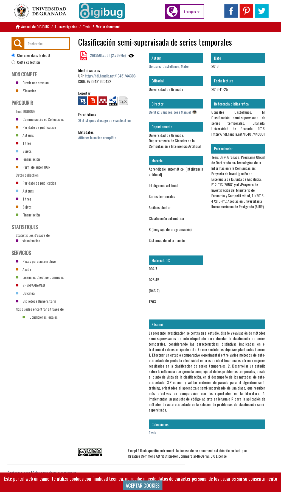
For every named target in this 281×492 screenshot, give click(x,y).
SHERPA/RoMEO (30, 285)
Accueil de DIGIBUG (35, 26)
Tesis (86, 26)
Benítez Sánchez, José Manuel (170, 112)
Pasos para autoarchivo (36, 261)
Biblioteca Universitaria (36, 301)
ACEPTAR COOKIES (143, 485)
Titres (23, 143)
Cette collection (26, 62)
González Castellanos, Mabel (169, 66)
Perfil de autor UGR (33, 167)
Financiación (28, 159)
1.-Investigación (66, 26)
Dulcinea (25, 293)
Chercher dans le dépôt (31, 55)
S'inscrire (26, 90)
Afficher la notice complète (97, 137)
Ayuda (23, 269)
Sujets (24, 151)
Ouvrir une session (32, 82)
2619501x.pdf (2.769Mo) (107, 55)
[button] (191, 11)
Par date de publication (36, 127)
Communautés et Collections (40, 119)
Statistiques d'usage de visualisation (104, 120)
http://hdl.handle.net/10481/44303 (110, 76)
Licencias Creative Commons (40, 277)
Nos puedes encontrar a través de (40, 309)
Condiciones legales (40, 317)
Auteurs (25, 135)
